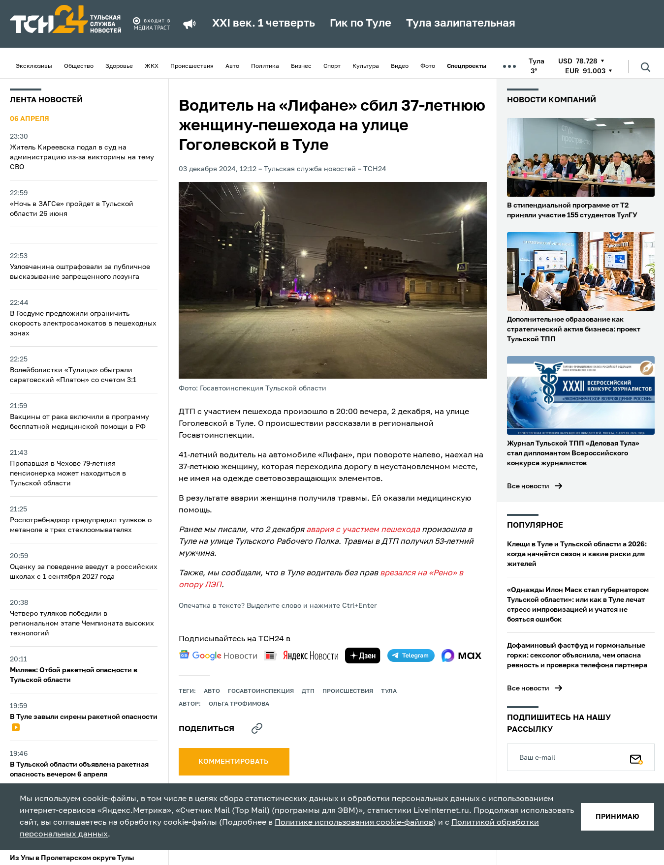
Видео (400, 66)
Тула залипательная (460, 23)
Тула (389, 691)
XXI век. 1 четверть (263, 23)
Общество (79, 66)
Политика (265, 66)
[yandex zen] (362, 655)
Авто (232, 66)
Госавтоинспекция (261, 691)
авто (212, 691)
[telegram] (411, 655)
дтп (308, 691)
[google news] (218, 655)
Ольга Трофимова (239, 704)
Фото (427, 66)
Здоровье (119, 66)
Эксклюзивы (34, 66)
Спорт (332, 66)
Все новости (528, 486)
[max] (461, 655)
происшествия (347, 691)
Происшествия (192, 66)
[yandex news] (301, 655)
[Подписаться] (636, 757)
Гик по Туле (360, 23)
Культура (365, 66)
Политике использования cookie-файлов (354, 823)
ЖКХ (151, 66)
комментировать (234, 761)
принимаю (617, 816)
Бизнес (301, 66)
